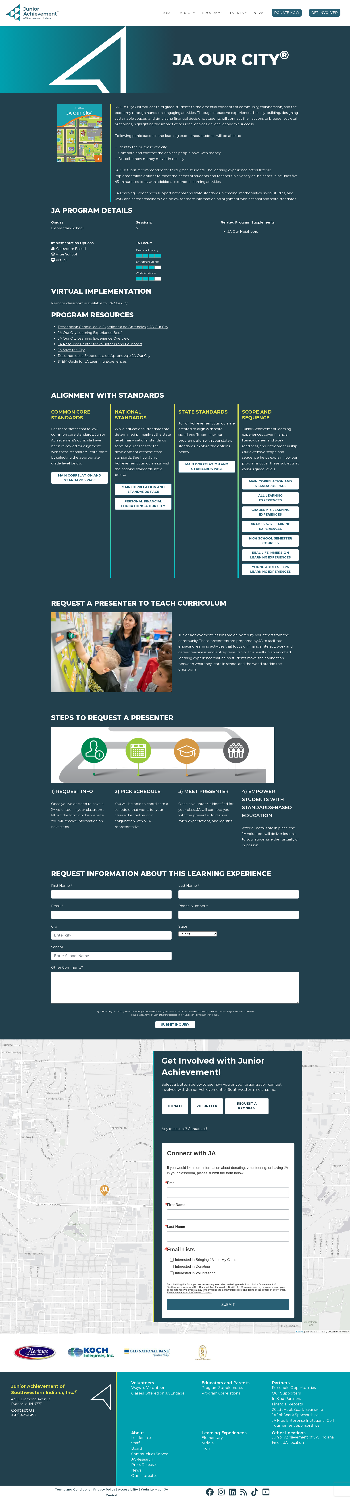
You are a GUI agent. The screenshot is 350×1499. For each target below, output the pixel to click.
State (182, 926)
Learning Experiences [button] (224, 1433)
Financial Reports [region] (287, 1404)
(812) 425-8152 (23, 1415)
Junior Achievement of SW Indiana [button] (303, 1437)
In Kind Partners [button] (286, 1399)
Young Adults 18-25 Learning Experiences (270, 569)
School (57, 947)
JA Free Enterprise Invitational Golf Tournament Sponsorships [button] (303, 1423)
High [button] (206, 1448)
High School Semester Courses (270, 540)
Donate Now (287, 13)
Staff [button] (135, 1443)
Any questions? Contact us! (184, 1129)
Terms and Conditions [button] (72, 1489)
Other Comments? (67, 967)
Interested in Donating (192, 1266)
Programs (212, 13)
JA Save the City (71, 350)
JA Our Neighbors (242, 231)
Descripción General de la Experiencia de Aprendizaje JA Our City (113, 327)
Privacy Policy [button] (104, 1489)
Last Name (188, 885)
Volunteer (206, 1106)
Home (167, 13)
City (54, 926)
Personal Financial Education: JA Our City (143, 503)
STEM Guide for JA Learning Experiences (92, 361)
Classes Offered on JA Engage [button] (158, 1393)
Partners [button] (281, 1383)
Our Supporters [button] (286, 1393)
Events (237, 13)
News (259, 13)
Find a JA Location (288, 1442)
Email (57, 906)
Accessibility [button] (128, 1489)
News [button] (136, 1470)
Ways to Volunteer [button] (148, 1388)
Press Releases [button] (144, 1465)
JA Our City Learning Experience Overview (93, 338)
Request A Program (247, 1106)
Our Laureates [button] (144, 1476)
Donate (175, 1106)
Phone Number (193, 906)
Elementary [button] (212, 1438)
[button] (194, 13)
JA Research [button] (142, 1459)
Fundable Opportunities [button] (294, 1388)
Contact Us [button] (23, 1410)
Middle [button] (208, 1443)
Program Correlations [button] (221, 1393)
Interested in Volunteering (195, 1273)
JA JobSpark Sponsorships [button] (295, 1415)
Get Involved (324, 13)
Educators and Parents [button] (226, 1383)
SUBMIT (228, 1305)
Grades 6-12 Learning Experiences (270, 526)
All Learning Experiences (270, 497)
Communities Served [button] (150, 1454)
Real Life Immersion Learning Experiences (270, 555)
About (186, 13)
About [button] (137, 1433)
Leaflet (300, 1331)
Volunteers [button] (142, 1383)
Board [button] (136, 1448)
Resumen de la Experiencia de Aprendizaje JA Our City (104, 355)
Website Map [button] (151, 1489)
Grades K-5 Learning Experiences (270, 512)
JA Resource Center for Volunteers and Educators (100, 344)
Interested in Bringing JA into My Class (205, 1260)
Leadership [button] (141, 1438)
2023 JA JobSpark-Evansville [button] (297, 1409)
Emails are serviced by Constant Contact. (189, 1292)
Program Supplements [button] (222, 1388)
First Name (61, 885)
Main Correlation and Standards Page (79, 477)
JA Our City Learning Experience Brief (89, 332)
